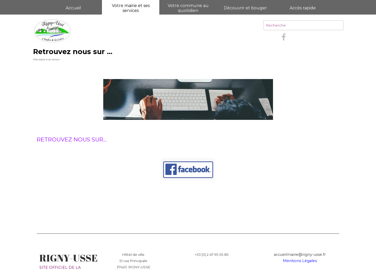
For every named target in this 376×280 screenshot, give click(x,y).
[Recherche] (303, 25)
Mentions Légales (300, 260)
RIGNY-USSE (68, 257)
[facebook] (283, 37)
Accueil (73, 7)
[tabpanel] (188, 150)
